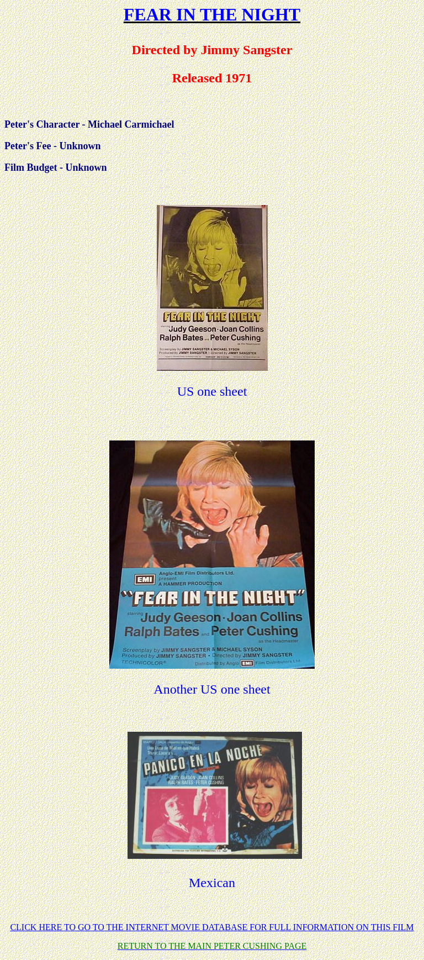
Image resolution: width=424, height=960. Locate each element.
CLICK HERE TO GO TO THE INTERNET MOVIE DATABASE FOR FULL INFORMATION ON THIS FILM (212, 927)
